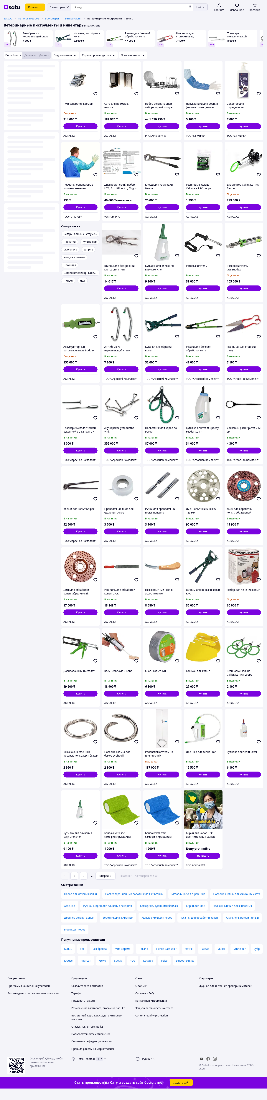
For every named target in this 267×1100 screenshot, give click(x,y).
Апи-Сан (86, 971)
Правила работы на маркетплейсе (92, 1059)
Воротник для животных (118, 928)
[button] (80, 126)
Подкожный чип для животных (232, 916)
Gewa (102, 971)
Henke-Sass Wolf (166, 959)
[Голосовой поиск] (190, 7)
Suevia (118, 971)
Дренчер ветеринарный (79, 928)
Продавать (78, 1011)
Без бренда (100, 959)
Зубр (257, 959)
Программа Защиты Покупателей (28, 996)
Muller (221, 959)
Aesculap (69, 916)
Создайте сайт (80, 996)
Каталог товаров (28, 18)
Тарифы (76, 1003)
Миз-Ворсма (122, 959)
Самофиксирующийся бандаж (159, 916)
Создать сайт (181, 1093)
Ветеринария (73, 18)
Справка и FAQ (144, 1003)
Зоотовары (52, 18)
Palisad (205, 959)
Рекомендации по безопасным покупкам (33, 1003)
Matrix (188, 959)
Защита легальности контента (154, 1018)
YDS (132, 971)
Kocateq (148, 971)
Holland (143, 959)
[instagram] (215, 1069)
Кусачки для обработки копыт (199, 928)
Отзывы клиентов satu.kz (87, 1037)
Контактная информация (151, 1011)
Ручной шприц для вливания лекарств (107, 916)
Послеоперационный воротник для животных (134, 904)
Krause (68, 971)
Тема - (86, 1069)
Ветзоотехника (185, 971)
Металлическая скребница (188, 904)
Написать (203, 855)
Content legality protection (151, 1026)
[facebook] (208, 1069)
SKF (82, 959)
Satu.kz (8, 18)
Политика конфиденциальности (91, 1052)
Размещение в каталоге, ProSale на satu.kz (98, 1018)
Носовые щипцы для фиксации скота (236, 904)
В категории (59, 7)
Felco (164, 971)
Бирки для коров (74, 940)
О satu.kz (140, 996)
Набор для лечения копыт (80, 904)
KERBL (68, 959)
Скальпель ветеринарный (242, 928)
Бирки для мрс (195, 916)
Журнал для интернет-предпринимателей (225, 996)
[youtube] (201, 1069)
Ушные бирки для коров (156, 928)
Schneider (239, 959)
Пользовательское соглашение (91, 1044)
